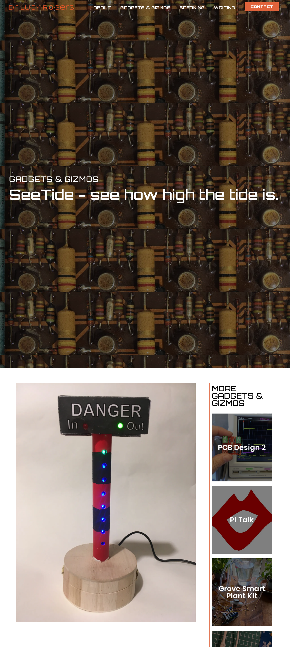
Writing (224, 7)
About (102, 7)
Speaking (192, 7)
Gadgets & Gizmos (145, 7)
